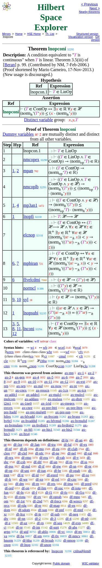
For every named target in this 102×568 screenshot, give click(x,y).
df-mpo (75, 497)
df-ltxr (20, 514)
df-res (51, 484)
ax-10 (32, 381)
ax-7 (79, 377)
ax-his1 (47, 429)
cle (6, 361)
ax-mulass (55, 399)
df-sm (37, 536)
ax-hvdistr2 (66, 425)
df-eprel (52, 475)
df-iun (41, 471)
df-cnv (71, 479)
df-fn (20, 492)
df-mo (39, 449)
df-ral (88, 453)
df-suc (58, 488)
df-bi (64, 440)
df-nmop (69, 540)
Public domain (61, 563)
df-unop (45, 545)
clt (81, 356)
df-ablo (43, 532)
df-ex (83, 444)
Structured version (87, 33)
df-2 (38, 519)
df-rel (55, 479)
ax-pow (56, 386)
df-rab (60, 457)
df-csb (21, 462)
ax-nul (38, 386)
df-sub (55, 514)
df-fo (63, 492)
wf (67, 352)
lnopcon (57, 551)
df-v (76, 457)
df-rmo (26, 457)
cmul (62, 356)
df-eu (55, 449)
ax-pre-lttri (49, 408)
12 (14, 333)
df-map (55, 505)
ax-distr (77, 399)
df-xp (39, 479)
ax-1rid (46, 403)
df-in (69, 462)
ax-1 (81, 373)
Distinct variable (38, 119)
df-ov (37, 497)
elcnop (29, 235)
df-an (78, 440)
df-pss (9, 466)
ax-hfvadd (27, 416)
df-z (7, 523)
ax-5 (50, 377)
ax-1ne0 (26, 403)
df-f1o (80, 492)
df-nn (21, 519)
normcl (29, 288)
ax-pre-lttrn (74, 408)
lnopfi (28, 216)
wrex (10, 352)
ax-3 (8, 377)
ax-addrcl (32, 395)
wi (32, 347)
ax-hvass (74, 416)
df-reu (43, 457)
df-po (70, 475)
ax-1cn (63, 390)
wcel (61, 347)
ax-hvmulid (79, 421)
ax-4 (36, 377)
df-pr (87, 466)
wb (45, 347)
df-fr (8, 479)
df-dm (19, 484)
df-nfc (39, 453)
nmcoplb (31, 186)
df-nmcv (74, 536)
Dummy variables (18, 134)
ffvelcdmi (31, 279)
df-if (41, 466)
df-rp (40, 523)
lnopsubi (30, 313)
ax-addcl (11, 395)
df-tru (52, 444)
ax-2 (91, 373)
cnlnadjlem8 (82, 551)
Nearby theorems (89, 11)
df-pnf (59, 510)
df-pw (56, 466)
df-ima (68, 484)
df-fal (68, 444)
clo (85, 366)
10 (19, 299)
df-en (71, 505)
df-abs (72, 527)
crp (24, 361)
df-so (85, 475)
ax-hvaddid (29, 421)
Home (19, 33)
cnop (33, 366)
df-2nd (37, 501)
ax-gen (19, 377)
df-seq (57, 523)
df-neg (73, 514)
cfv (80, 352)
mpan (28, 170)
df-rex (9, 457)
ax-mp (69, 373)
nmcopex (31, 159)
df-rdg (22, 505)
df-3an (34, 444)
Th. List (49, 33)
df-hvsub (47, 540)
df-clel (22, 453)
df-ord (9, 488)
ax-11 (48, 381)
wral (78, 347)
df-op (8, 471)
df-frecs (55, 501)
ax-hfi (28, 429)
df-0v (55, 536)
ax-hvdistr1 (40, 425)
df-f (34, 492)
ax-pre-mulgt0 (36, 412)
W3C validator (90, 563)
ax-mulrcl (77, 395)
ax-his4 (24, 434)
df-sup (42, 510)
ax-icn (81, 390)
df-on (25, 488)
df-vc (61, 532)
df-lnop (25, 545)
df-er (38, 505)
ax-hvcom (51, 416)
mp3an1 (30, 205)
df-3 (53, 519)
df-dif (37, 462)
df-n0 (84, 519)
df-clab (72, 449)
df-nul (25, 466)
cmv (7, 366)
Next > (94, 8)
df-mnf (78, 510)
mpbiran (30, 263)
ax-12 (64, 381)
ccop (61, 366)
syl (26, 299)
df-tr (20, 475)
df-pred (86, 484)
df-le (38, 514)
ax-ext (80, 381)
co (31, 356)
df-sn (72, 466)
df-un (53, 462)
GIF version (95, 38)
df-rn (35, 484)
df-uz (23, 523)
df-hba (27, 540)
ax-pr (73, 386)
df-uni (24, 471)
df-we (23, 479)
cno (67, 361)
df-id (35, 475)
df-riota (20, 497)
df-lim (41, 488)
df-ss (84, 462)
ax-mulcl (55, 395)
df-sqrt (54, 527)
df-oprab (55, 497)
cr (45, 356)
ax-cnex (21, 390)
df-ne (55, 453)
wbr (49, 352)
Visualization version (80, 36)
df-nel (71, 453)
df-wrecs (75, 501)
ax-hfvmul (54, 421)
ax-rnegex (67, 403)
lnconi (28, 328)
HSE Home (34, 33)
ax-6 (64, 377)
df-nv (78, 532)
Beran (9, 64)
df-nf (8, 449)
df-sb (23, 449)
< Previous (89, 4)
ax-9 (17, 381)
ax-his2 (67, 429)
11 (19, 328)
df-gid (24, 532)
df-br (57, 471)
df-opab (74, 471)
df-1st (20, 501)
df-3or (18, 444)
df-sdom (24, 510)
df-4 (69, 519)
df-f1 (48, 492)
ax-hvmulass (14, 425)
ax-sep (21, 386)
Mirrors (6, 33)
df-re (19, 527)
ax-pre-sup (62, 412)
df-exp (76, 523)
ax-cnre (27, 408)
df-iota (76, 488)
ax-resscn (42, 390)
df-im (36, 527)
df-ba (20, 536)
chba (43, 361)
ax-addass (32, 399)
